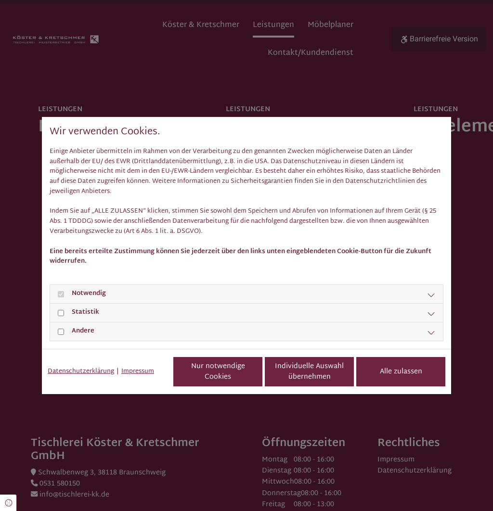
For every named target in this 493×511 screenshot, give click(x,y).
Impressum (137, 372)
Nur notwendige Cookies (218, 371)
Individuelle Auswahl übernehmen (309, 371)
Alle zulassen (401, 371)
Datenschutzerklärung (81, 372)
